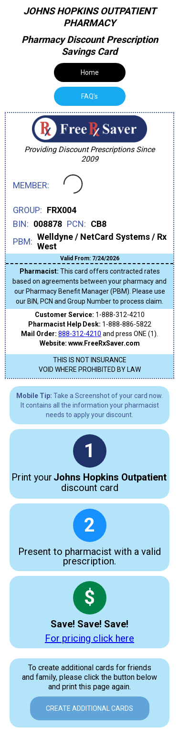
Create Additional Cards (89, 708)
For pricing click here (89, 638)
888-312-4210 (79, 334)
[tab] (90, 96)
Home (90, 72)
